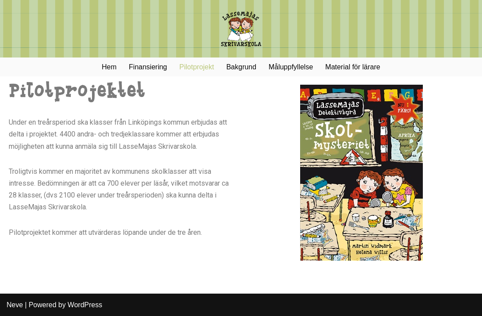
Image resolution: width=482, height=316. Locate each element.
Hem (109, 67)
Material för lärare (352, 67)
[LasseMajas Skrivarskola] (241, 29)
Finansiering (148, 67)
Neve (15, 305)
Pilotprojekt (196, 67)
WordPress (84, 305)
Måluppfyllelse (291, 67)
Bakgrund (241, 67)
